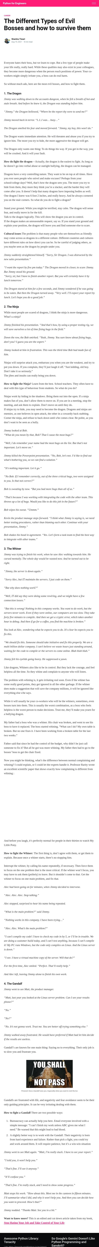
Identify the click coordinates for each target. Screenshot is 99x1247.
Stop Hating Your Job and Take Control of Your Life (34, 1223)
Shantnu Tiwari (18, 39)
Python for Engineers (15, 3)
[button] (93, 3)
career (7, 16)
